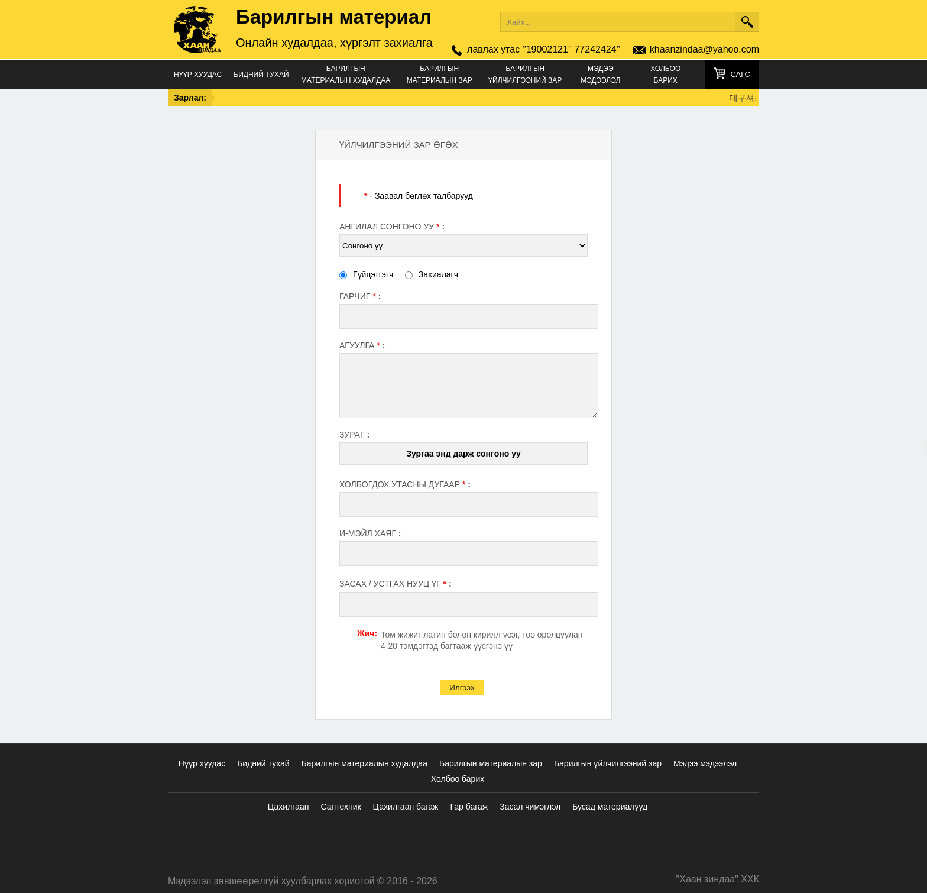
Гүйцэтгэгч (366, 274)
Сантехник (340, 806)
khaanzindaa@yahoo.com (704, 49)
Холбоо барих (665, 74)
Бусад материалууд (609, 806)
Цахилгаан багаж (406, 806)
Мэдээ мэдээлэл (600, 74)
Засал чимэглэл (530, 806)
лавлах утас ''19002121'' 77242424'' (543, 49)
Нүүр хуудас (198, 74)
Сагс (740, 74)
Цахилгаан (288, 806)
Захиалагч (431, 274)
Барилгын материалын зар (439, 74)
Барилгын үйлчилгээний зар (525, 74)
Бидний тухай (261, 74)
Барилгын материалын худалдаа (345, 74)
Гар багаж (469, 806)
